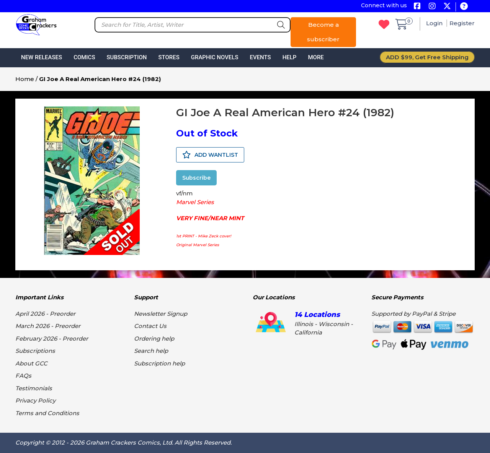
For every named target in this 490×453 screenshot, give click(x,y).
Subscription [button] (127, 57)
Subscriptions (35, 350)
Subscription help (159, 363)
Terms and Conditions (47, 413)
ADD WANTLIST (210, 155)
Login (435, 23)
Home (24, 79)
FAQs (23, 375)
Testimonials (33, 388)
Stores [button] (168, 57)
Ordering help (154, 338)
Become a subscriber (323, 32)
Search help (151, 350)
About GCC (31, 363)
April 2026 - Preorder (45, 313)
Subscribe (196, 177)
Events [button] (260, 57)
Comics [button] (84, 57)
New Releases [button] (41, 57)
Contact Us (150, 326)
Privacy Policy (35, 400)
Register (462, 23)
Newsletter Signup (160, 313)
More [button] (315, 57)
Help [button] (290, 57)
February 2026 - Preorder (51, 338)
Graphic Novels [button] (214, 57)
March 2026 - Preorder (47, 326)
